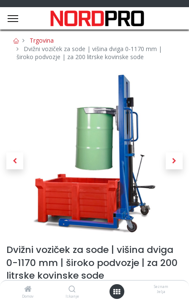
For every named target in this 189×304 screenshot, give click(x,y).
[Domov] (28, 289)
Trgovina (42, 40)
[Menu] (13, 18)
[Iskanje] (72, 289)
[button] (14, 160)
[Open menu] (116, 292)
